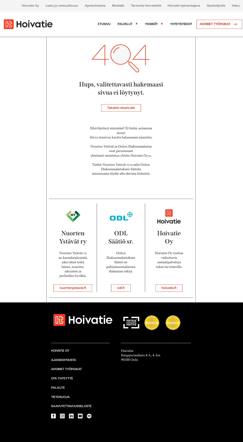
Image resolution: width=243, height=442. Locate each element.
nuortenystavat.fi (73, 288)
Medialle (118, 5)
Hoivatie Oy (30, 5)
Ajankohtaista (95, 5)
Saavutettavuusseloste (71, 406)
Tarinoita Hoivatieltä (146, 5)
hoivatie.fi (169, 288)
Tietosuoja (60, 397)
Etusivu (104, 24)
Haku (236, 5)
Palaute (58, 387)
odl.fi (121, 288)
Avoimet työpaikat (219, 24)
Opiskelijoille (216, 5)
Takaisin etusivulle (121, 108)
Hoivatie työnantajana (184, 5)
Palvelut (125, 24)
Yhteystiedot (181, 24)
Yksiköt (151, 24)
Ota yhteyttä (62, 378)
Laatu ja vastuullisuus (61, 5)
